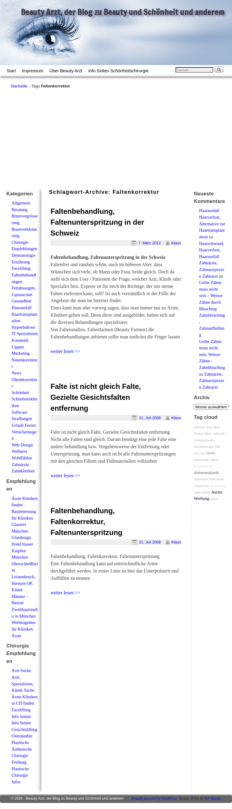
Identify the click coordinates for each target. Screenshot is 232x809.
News (16, 372)
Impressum (32, 70)
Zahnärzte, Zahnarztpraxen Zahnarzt (211, 269)
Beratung (19, 209)
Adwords (219, 433)
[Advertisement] (116, 137)
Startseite (19, 86)
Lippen (17, 346)
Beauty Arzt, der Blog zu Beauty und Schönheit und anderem (122, 12)
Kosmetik (19, 340)
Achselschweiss (204, 440)
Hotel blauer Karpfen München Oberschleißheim (24, 557)
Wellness (19, 451)
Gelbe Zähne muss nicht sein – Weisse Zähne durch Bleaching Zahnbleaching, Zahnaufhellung (212, 308)
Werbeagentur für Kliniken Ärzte (23, 629)
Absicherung (218, 486)
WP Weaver (212, 798)
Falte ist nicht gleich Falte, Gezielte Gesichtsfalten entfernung (95, 397)
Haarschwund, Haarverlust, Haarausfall (211, 250)
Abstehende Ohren (206, 460)
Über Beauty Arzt (66, 70)
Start (11, 70)
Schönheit (20, 392)
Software (19, 412)
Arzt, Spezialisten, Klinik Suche (22, 684)
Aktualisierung (203, 446)
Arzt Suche (21, 670)
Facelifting (20, 268)
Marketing (20, 353)
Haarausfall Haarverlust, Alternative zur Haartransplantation (212, 223)
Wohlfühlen (21, 457)
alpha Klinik (202, 492)
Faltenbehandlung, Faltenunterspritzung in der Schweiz (97, 222)
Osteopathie (21, 735)
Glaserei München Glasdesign (21, 531)
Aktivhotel (201, 479)
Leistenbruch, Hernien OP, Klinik (23, 583)
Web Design (22, 444)
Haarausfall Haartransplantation (24, 314)
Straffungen (21, 418)
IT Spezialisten (24, 333)
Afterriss (199, 427)
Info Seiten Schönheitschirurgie (118, 70)
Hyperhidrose (23, 327)
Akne (208, 433)
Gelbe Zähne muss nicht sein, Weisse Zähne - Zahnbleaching (212, 354)
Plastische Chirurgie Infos (20, 775)
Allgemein (20, 203)
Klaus (176, 243)
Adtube (210, 453)
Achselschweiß (203, 466)
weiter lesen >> (65, 351)
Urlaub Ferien (23, 425)
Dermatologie (23, 255)
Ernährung (20, 261)
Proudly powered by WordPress (154, 798)
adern (214, 499)
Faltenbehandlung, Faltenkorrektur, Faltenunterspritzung (86, 522)
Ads (208, 427)
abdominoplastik (206, 473)
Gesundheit (21, 300)
